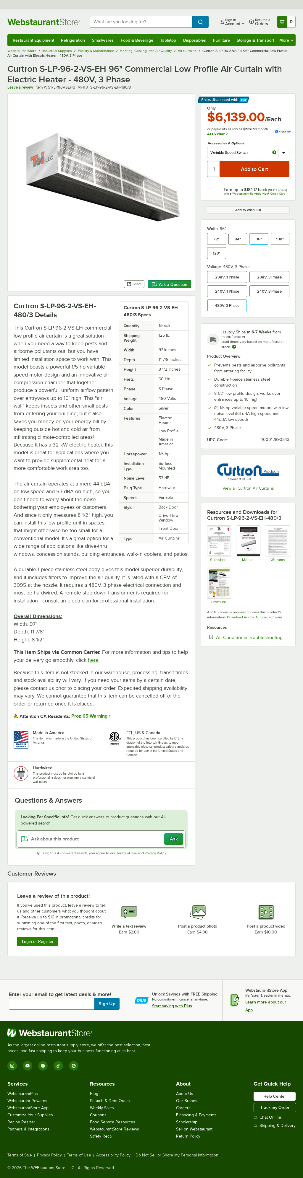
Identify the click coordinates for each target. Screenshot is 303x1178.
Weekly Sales (102, 1108)
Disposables (194, 40)
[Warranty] (277, 543)
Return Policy (188, 1136)
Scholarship (186, 1122)
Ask (174, 839)
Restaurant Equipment (33, 40)
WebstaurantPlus (22, 1093)
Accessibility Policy (113, 1155)
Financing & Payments (196, 1115)
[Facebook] (43, 1066)
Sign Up (107, 1003)
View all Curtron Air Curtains (248, 488)
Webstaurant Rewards (27, 1101)
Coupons (98, 1115)
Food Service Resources (112, 1122)
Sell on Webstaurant (194, 1129)
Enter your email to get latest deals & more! (60, 994)
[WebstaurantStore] (81, 1032)
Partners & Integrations (28, 1129)
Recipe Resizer (21, 1122)
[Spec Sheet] (219, 543)
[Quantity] (213, 169)
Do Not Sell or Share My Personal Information (177, 1155)
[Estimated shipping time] (234, 346)
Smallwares (103, 40)
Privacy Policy (155, 853)
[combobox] (141, 22)
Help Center (274, 1096)
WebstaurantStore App (28, 1108)
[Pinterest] (73, 1066)
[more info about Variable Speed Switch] (274, 153)
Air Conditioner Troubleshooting (252, 637)
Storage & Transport (255, 40)
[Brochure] (219, 586)
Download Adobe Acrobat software (254, 617)
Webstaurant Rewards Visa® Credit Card (258, 193)
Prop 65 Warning (89, 716)
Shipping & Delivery (275, 1125)
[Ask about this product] (101, 839)
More (286, 40)
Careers (183, 1108)
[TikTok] (58, 1066)
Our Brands (186, 1101)
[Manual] (248, 543)
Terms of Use (126, 853)
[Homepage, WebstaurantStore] (43, 22)
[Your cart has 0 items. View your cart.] (286, 22)
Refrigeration (73, 40)
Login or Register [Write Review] (38, 941)
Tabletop (168, 40)
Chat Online (267, 1117)
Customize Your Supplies (30, 1115)
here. (94, 660)
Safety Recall (101, 1136)
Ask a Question (169, 284)
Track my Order (274, 1107)
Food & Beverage (137, 40)
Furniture (221, 40)
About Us (184, 1093)
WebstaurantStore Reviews (114, 1129)
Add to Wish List (248, 210)
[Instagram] (12, 1066)
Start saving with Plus (172, 1005)
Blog (94, 1093)
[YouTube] (27, 1066)
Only (211, 108)
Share (134, 284)
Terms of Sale (19, 1155)
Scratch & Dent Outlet (110, 1101)
